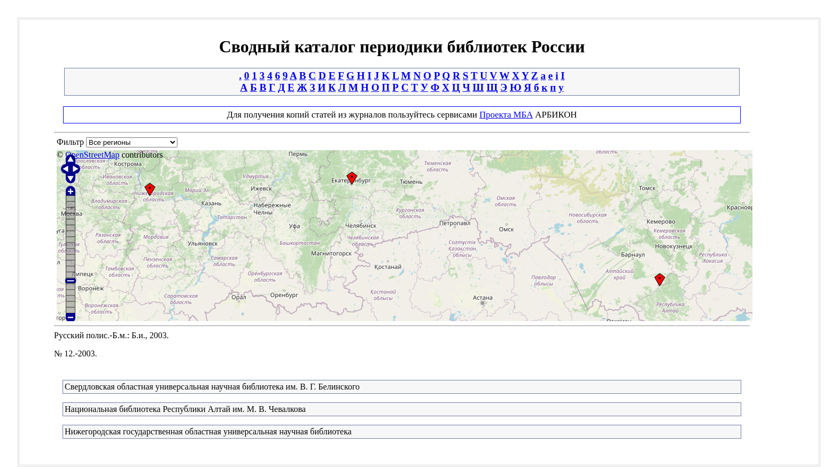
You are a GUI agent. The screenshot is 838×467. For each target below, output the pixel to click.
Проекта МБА (506, 115)
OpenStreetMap (92, 154)
